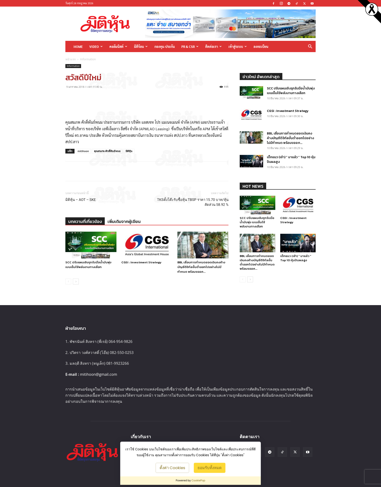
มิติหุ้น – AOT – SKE (80, 200)
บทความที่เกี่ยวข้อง (85, 221)
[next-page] (76, 281)
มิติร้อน (141, 46)
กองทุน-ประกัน (164, 46)
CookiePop (198, 480)
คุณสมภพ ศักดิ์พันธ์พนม (107, 151)
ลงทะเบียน (261, 46)
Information (73, 66)
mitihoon (83, 151)
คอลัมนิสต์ (118, 46)
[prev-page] (68, 281)
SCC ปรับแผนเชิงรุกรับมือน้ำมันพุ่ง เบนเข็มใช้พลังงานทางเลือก (88, 264)
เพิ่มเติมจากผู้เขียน (124, 221)
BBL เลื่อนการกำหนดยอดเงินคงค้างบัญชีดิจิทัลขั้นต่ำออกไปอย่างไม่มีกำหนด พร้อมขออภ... (201, 267)
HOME (78, 46)
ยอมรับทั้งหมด (210, 467)
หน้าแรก (70, 59)
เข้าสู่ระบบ (237, 46)
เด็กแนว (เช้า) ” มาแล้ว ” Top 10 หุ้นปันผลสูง (291, 159)
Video (96, 46)
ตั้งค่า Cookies (172, 467)
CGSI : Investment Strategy (141, 262)
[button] (310, 46)
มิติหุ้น (129, 151)
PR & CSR (189, 46)
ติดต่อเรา (213, 46)
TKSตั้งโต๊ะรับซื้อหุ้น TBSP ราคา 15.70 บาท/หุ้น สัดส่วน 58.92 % (192, 202)
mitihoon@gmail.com (98, 374)
